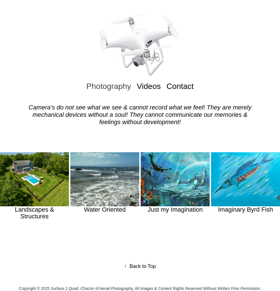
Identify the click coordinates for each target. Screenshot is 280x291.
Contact (180, 86)
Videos (149, 86)
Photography (108, 86)
